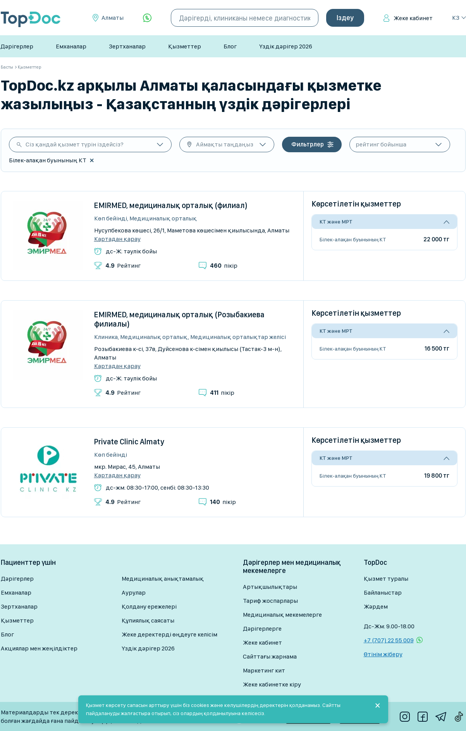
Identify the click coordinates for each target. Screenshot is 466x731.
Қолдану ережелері (149, 606)
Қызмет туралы (386, 578)
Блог (230, 46)
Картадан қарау (117, 239)
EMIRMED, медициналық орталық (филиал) (171, 205)
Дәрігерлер (16, 46)
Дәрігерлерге (262, 628)
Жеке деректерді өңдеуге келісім (169, 634)
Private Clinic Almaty (129, 441)
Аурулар (134, 592)
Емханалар (71, 46)
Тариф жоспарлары (270, 600)
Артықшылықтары (270, 586)
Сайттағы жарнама (270, 656)
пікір (223, 265)
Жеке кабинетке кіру (272, 684)
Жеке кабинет (413, 18)
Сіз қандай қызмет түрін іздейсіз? (75, 144)
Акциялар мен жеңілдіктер (39, 648)
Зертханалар (127, 46)
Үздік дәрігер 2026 (285, 46)
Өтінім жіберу (383, 654)
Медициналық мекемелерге (282, 614)
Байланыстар (383, 592)
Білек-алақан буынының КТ (353, 239)
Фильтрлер (307, 144)
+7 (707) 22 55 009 (389, 640)
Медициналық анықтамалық (163, 578)
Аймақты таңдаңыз (224, 144)
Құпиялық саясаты (148, 620)
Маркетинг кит (264, 670)
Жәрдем (376, 606)
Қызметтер (184, 46)
